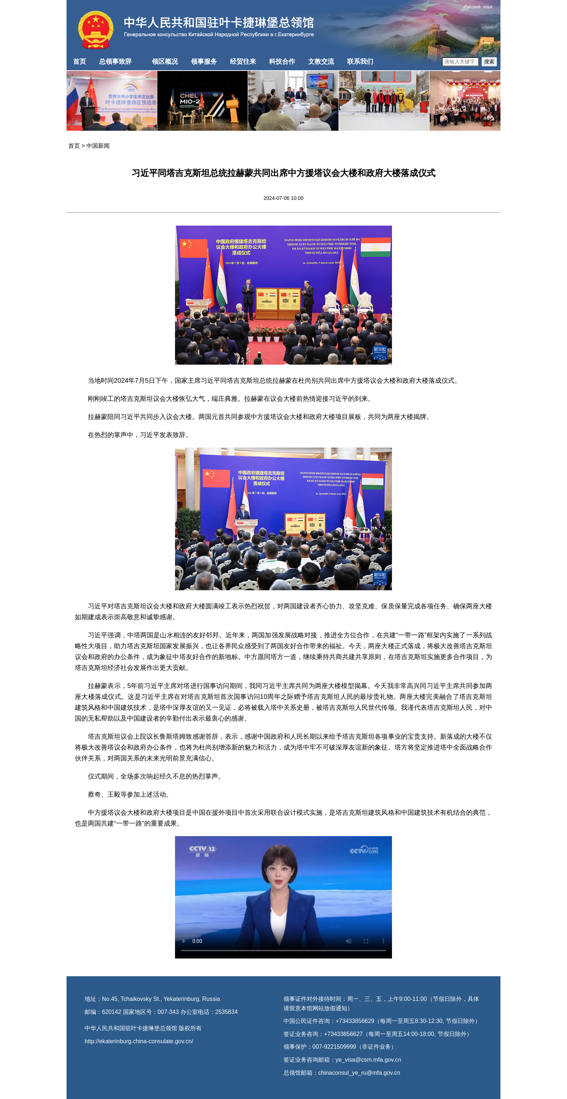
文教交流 (321, 61)
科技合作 (282, 61)
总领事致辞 (115, 61)
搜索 (489, 61)
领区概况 (165, 61)
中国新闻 (98, 146)
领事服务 (204, 61)
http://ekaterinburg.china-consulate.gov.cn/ (139, 1041)
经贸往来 (243, 61)
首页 (79, 61)
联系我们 (360, 61)
